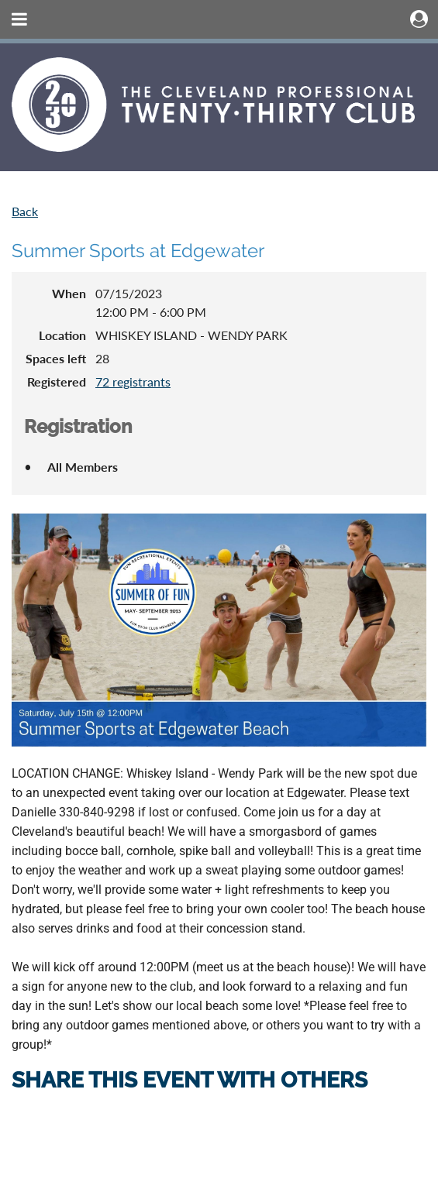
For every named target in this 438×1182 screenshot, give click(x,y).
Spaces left (56, 358)
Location (62, 335)
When (69, 293)
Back (25, 211)
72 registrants (133, 381)
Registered (56, 381)
